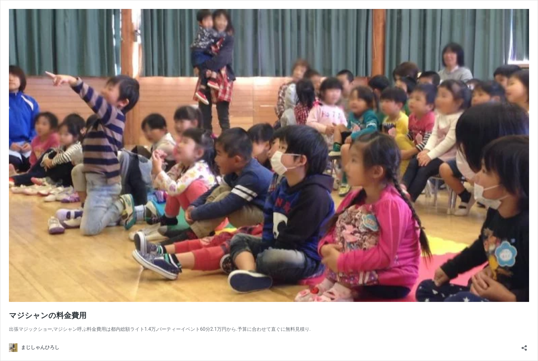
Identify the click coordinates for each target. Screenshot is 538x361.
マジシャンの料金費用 (47, 315)
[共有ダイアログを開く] (524, 345)
